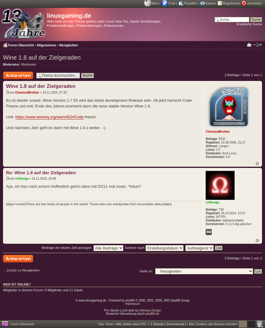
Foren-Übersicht (21, 45)
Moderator (28, 64)
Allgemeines (46, 45)
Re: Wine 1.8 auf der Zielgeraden (41, 172)
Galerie (210, 3)
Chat (171, 3)
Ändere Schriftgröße (257, 45)
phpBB (130, 300)
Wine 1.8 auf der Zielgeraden (42, 57)
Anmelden (254, 3)
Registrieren (231, 3)
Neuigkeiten (68, 45)
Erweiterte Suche (249, 24)
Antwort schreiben (18, 75)
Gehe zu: (146, 271)
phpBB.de (152, 313)
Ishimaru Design (150, 310)
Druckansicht (249, 44)
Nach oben (257, 163)
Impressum (132, 303)
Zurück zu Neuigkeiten (23, 270)
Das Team (105, 324)
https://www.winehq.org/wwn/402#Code (49, 117)
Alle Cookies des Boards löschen (213, 324)
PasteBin (190, 3)
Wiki (154, 3)
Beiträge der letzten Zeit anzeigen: (82, 247)
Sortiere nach (154, 247)
